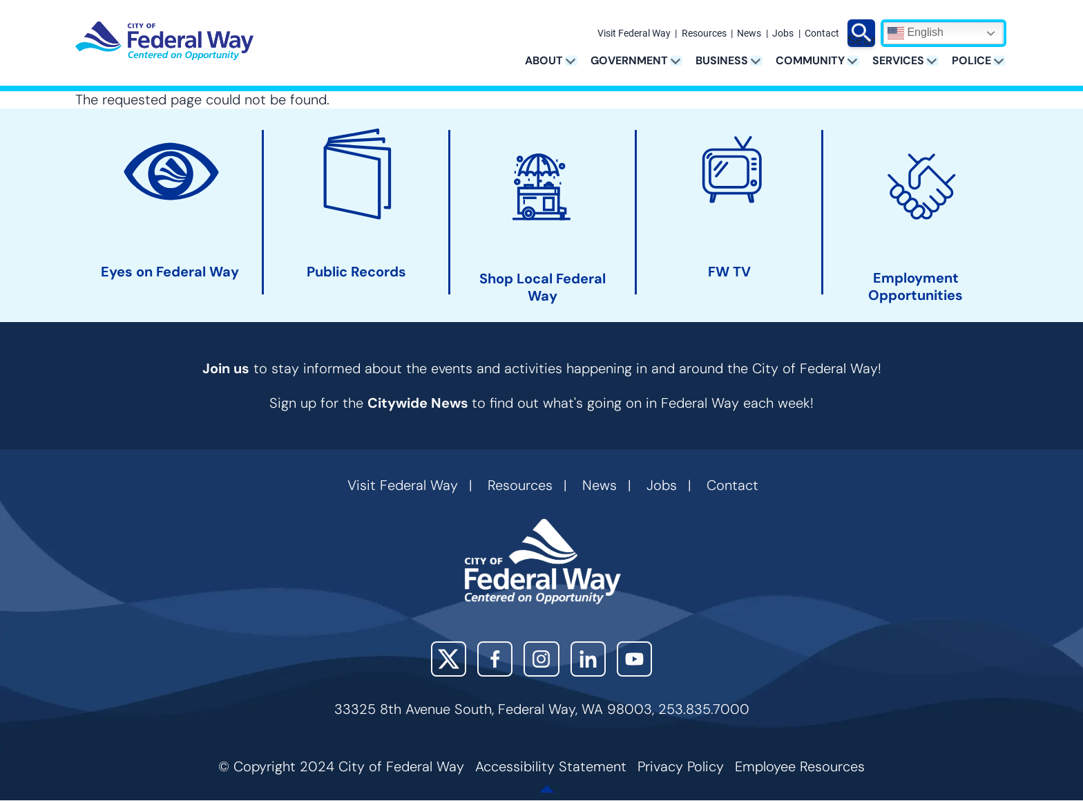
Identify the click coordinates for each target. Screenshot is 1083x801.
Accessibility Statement (550, 766)
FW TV (729, 272)
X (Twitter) (448, 659)
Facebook (495, 659)
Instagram (541, 659)
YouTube (634, 659)
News (749, 34)
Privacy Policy (681, 766)
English (915, 33)
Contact (822, 34)
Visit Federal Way (634, 34)
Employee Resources (800, 766)
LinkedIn (588, 659)
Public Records (356, 272)
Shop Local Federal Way (542, 287)
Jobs (783, 34)
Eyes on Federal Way (170, 272)
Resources (704, 34)
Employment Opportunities (915, 287)
